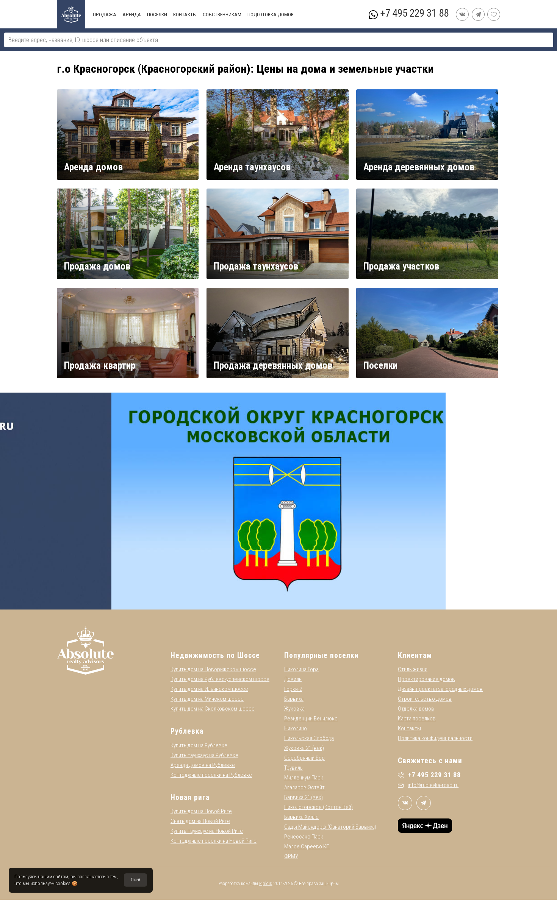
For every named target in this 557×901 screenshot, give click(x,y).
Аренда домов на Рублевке (203, 766)
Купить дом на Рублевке (199, 746)
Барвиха (294, 700)
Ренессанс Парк (303, 837)
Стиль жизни (412, 670)
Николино (295, 729)
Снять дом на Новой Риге (200, 822)
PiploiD (265, 884)
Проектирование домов (426, 680)
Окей (135, 879)
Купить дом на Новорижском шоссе (213, 670)
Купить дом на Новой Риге (201, 812)
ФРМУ (291, 857)
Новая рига (190, 798)
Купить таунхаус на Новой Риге (207, 832)
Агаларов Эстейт (304, 788)
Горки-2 (293, 690)
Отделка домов (416, 709)
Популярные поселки (321, 656)
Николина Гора (301, 670)
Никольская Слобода (309, 739)
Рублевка (187, 732)
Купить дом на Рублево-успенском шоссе (220, 680)
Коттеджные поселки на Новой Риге (214, 842)
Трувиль (293, 768)
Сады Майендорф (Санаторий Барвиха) (330, 828)
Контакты (409, 729)
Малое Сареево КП (307, 847)
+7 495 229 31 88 (414, 13)
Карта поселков (417, 719)
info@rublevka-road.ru (428, 786)
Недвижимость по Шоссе (215, 656)
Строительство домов (425, 700)
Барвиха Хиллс (301, 818)
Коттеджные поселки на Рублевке (211, 776)
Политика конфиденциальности (435, 739)
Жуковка (294, 709)
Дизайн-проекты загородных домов (440, 690)
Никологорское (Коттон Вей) (318, 808)
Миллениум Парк (303, 778)
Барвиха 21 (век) (303, 798)
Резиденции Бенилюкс (311, 719)
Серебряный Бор (304, 759)
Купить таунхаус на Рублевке (204, 756)
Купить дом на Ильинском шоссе (209, 690)
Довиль (293, 680)
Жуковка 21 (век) (304, 749)
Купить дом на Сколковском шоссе (213, 709)
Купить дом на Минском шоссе (207, 700)
